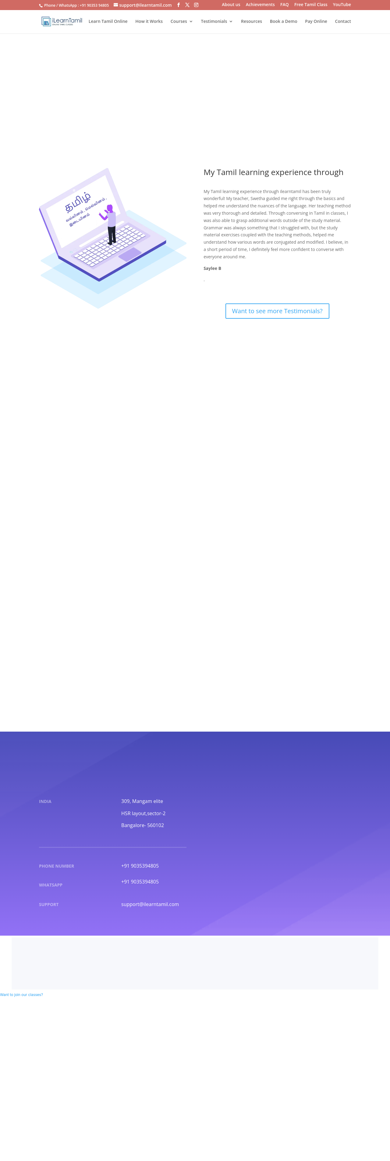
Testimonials (214, 21)
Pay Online (316, 21)
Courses (179, 21)
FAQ (284, 5)
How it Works (149, 21)
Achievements (260, 5)
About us (231, 5)
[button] (21, 994)
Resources (251, 21)
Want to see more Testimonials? (277, 311)
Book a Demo (283, 21)
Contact (343, 21)
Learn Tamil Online (108, 21)
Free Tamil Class (311, 5)
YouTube (342, 5)
